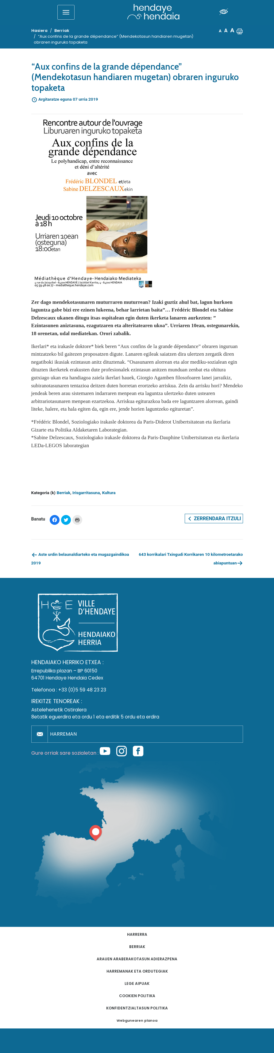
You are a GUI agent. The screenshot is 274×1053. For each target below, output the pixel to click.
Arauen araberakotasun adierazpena (137, 959)
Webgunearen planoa (137, 1020)
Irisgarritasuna (86, 492)
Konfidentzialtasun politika (137, 1008)
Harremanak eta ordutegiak (137, 971)
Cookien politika (137, 995)
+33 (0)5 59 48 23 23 (82, 690)
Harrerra (137, 934)
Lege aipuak (137, 983)
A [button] (220, 31)
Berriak (63, 492)
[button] (240, 31)
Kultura (109, 492)
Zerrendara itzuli (214, 519)
